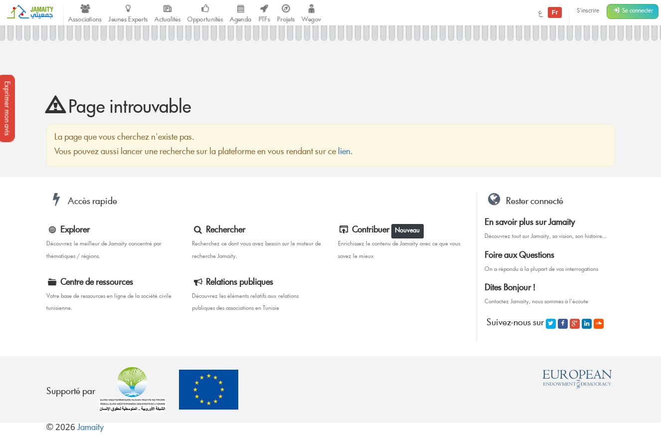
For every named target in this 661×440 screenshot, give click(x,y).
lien (344, 152)
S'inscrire (588, 11)
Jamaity (90, 428)
